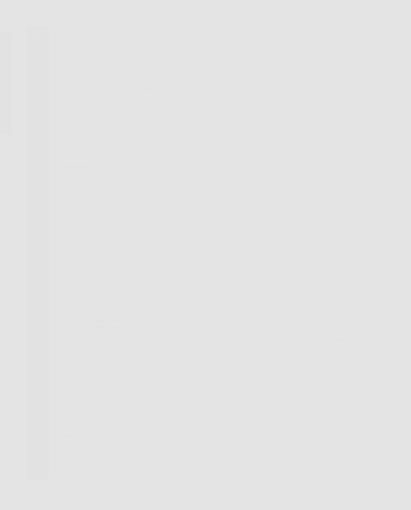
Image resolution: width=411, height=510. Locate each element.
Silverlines (256, 392)
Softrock (250, 398)
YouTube (258, 221)
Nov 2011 (173, 255)
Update (253, 417)
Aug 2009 (325, 262)
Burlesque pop (184, 315)
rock (271, 385)
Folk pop (315, 334)
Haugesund (171, 347)
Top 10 (152, 221)
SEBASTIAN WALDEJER (197, 392)
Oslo (229, 373)
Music (186, 366)
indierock (104, 354)
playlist (95, 379)
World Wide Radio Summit (196, 424)
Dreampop (168, 328)
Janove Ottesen (180, 354)
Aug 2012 (280, 249)
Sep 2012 (259, 249)
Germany (94, 347)
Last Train (312, 360)
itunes (122, 354)
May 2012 (344, 249)
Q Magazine (317, 379)
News (108, 95)
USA (268, 417)
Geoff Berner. (70, 347)
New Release (70, 183)
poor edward (146, 379)
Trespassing (216, 417)
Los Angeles (69, 366)
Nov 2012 (216, 249)
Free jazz (153, 341)
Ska (61, 398)
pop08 (220, 379)
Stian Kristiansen (186, 405)
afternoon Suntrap (346, 302)
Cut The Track (275, 189)
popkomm (258, 379)
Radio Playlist (232, 208)
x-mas (229, 424)
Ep (357, 328)
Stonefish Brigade (243, 215)
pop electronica (197, 379)
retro (202, 385)
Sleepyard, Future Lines (156, 398)
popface (237, 379)
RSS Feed (67, 451)
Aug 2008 (281, 268)
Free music (176, 341)
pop (164, 379)
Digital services (332, 189)
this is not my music (263, 302)
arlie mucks (177, 309)
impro (320, 347)
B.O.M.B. (94, 189)
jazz (202, 354)
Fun (284, 341)
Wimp (163, 424)
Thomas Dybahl (139, 417)
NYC (183, 373)
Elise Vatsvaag (316, 328)
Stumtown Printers (258, 405)
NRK (136, 373)
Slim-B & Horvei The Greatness (210, 398)
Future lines (316, 341)
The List (187, 183)
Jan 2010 (260, 262)
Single (335, 392)
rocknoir (343, 385)
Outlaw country (250, 373)
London (343, 360)
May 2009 (88, 268)
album (108, 309)
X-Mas (219, 221)
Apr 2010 (196, 262)
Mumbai (169, 366)
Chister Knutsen (104, 322)
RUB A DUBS (304, 208)
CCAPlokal (214, 189)
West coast (144, 424)
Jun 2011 (258, 255)
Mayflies (91, 366)
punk (297, 379)
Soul (316, 398)
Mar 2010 (217, 262)
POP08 (180, 208)
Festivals (180, 176)
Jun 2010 (153, 262)
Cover (231, 322)
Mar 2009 (130, 268)
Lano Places (342, 176)
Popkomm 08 (203, 208)
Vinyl (204, 221)
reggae (103, 385)
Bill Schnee (99, 315)
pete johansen (324, 373)
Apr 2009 (109, 268)
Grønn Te (321, 196)
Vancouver (286, 417)
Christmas (195, 322)
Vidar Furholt (311, 417)
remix (168, 385)
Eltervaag (127, 196)
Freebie (233, 196)
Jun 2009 (66, 268)
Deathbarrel (303, 189)
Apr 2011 (301, 255)
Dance (299, 322)
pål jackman (296, 373)
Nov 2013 (66, 249)
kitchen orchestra (132, 360)
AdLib (325, 183)
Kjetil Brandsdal (194, 360)
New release (288, 366)
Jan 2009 (173, 268)
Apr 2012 (66, 255)
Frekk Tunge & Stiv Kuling (213, 341)
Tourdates (172, 221)
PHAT (91, 183)
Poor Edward (113, 183)
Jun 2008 (322, 268)
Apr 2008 (66, 274)
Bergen (64, 315)
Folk (288, 334)
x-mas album (251, 424)
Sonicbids (271, 398)
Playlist (135, 208)
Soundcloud (195, 215)
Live (206, 202)
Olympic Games (206, 373)
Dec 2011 (151, 255)
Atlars (224, 309)
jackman (154, 354)
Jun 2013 (130, 249)
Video (190, 221)
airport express (85, 309)
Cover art (249, 322)
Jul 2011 (237, 255)
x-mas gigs (277, 424)
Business (210, 315)
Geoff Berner (296, 196)
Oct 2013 (88, 249)
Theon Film (363, 411)
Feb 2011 (322, 255)
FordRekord (203, 176)
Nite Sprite (329, 202)
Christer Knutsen (243, 189)
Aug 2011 (217, 255)
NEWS (64, 64)
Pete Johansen (110, 208)
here (110, 126)
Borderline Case (121, 189)
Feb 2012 (108, 255)
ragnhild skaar (70, 385)
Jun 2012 (322, 249)
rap (90, 385)
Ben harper (362, 309)
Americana (153, 309)
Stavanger (134, 405)
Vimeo (361, 417)
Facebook (224, 334)
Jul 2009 (345, 262)
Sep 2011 (195, 255)
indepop (336, 347)
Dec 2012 (194, 249)
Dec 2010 (66, 262)
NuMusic (167, 373)
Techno (64, 411)
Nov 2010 (88, 262)
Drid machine (194, 328)
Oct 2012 (237, 249)
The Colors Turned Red (148, 411)
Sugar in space (326, 405)
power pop (280, 379)
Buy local (149, 189)
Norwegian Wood (112, 373)
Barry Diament (335, 309)
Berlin (80, 315)
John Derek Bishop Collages (274, 354)
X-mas (310, 183)
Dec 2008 (195, 268)
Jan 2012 (130, 255)
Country (215, 322)
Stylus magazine (294, 405)
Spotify (216, 215)
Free (137, 341)
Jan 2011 (344, 255)
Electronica (265, 328)
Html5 (305, 347)
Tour (197, 417)
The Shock (314, 411)
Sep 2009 (303, 262)
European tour (167, 334)
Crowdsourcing (275, 322)
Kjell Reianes (186, 202)
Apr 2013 (151, 249)
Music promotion (229, 202)
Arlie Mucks (68, 176)
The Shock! (68, 221)
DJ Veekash (143, 328)
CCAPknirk (190, 189)
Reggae (280, 208)
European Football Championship (120, 334)
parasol (275, 373)
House (257, 347)
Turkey (237, 417)
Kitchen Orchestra (310, 176)
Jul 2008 (302, 268)
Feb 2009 (152, 268)
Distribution (360, 189)
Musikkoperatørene (255, 366)
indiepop (65, 354)
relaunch (151, 385)
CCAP (69, 38)
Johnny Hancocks (274, 176)
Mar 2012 (87, 255)
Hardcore (148, 347)
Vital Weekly (119, 424)
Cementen (76, 322)
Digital (98, 328)
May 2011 (280, 255)
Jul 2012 (301, 249)
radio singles (344, 379)
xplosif (296, 424)
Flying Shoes (184, 196)
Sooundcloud (296, 398)
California (313, 315)
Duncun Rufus (70, 196)
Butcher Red (233, 315)
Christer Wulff (169, 322)
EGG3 (245, 328)
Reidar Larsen (127, 385)
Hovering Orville (72, 202)
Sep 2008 (259, 268)
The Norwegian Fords (328, 215)
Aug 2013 (109, 249)
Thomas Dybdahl (284, 183)
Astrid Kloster (70, 189)
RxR (103, 392)
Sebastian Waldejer (75, 215)
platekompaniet (71, 379)
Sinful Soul (280, 392)
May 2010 (175, 262)
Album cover (346, 183)
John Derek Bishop (236, 176)
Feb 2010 (239, 262)
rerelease (185, 385)
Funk (296, 341)
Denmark (343, 322)
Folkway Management (97, 139)
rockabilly (307, 385)
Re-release (259, 208)
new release (141, 302)
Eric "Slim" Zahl (154, 196)
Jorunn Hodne (120, 202)
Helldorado (343, 196)
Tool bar (165, 417)
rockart (326, 385)
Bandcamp (92, 302)
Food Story (68, 341)
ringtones (254, 385)
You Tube (237, 221)
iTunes (97, 202)
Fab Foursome (197, 334)
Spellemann (94, 405)
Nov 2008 (216, 268)
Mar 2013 (172, 249)
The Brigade (165, 183)
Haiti (132, 347)
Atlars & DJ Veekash (101, 176)
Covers (131, 176)
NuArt (150, 373)
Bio (117, 315)
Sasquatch (358, 208)
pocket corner (118, 379)
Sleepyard (170, 215)
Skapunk (101, 398)
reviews (217, 385)
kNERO (265, 360)
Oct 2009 (281, 262)
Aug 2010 (131, 262)
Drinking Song (222, 328)
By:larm (168, 189)
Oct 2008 (238, 268)
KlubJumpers (242, 360)
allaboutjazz (128, 309)
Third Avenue (95, 221)
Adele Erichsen (299, 302)
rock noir (287, 385)
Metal (141, 366)
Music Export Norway (215, 366)
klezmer (219, 360)
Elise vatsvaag (155, 176)
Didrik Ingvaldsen (73, 328)
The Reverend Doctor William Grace (231, 183)
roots (359, 385)
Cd (60, 322)
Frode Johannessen (262, 196)
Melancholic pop (117, 366)
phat (345, 373)
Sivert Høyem (357, 392)
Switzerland (354, 405)
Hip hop (240, 347)
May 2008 (344, 268)
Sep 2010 (110, 262)
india (351, 347)
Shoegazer (233, 392)
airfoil (62, 309)
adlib (321, 302)
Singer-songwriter (310, 392)
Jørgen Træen (100, 360)
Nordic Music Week (75, 208)
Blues (129, 315)
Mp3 (154, 366)
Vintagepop (68, 424)
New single (340, 366)
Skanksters (139, 183)
